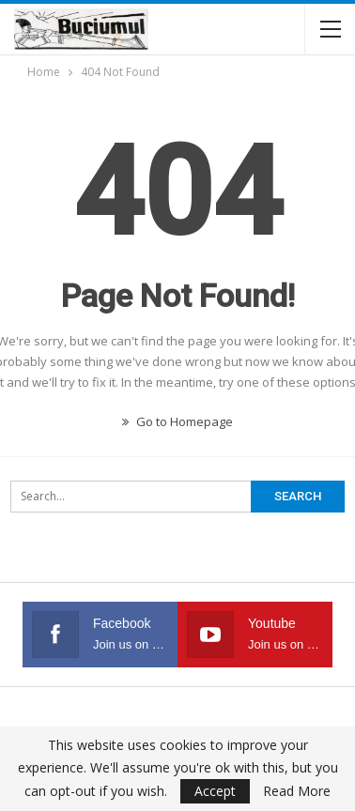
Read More (297, 791)
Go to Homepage (177, 421)
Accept (215, 791)
